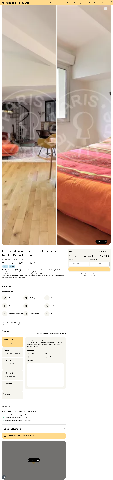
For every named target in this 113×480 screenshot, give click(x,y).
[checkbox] (105, 8)
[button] (4, 477)
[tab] (55, 2)
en (104, 3)
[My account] (110, 3)
